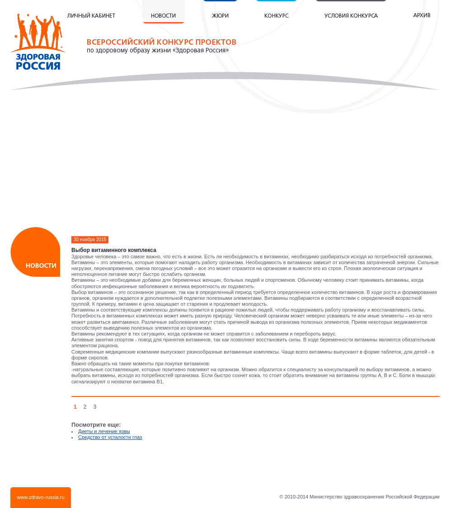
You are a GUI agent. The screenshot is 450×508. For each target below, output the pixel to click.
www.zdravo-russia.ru (40, 497)
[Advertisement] (225, 162)
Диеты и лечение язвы (104, 431)
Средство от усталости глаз (110, 437)
